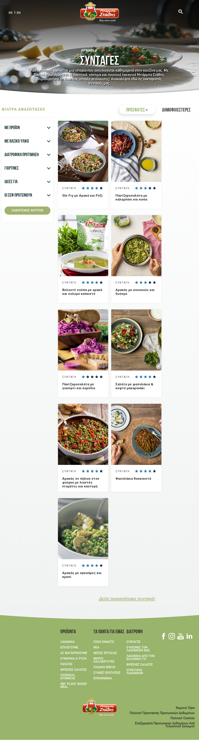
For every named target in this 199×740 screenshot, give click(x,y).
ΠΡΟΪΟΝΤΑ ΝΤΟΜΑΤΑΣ (67, 677)
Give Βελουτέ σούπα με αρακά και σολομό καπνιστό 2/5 (87, 282)
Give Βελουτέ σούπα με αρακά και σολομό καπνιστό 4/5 (96, 282)
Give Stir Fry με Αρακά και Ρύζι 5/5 (101, 188)
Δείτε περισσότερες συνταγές (127, 599)
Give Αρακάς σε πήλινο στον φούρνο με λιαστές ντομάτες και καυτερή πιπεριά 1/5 (83, 471)
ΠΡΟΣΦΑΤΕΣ (140, 111)
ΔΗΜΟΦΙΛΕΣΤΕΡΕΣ (176, 110)
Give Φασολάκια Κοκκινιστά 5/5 (154, 471)
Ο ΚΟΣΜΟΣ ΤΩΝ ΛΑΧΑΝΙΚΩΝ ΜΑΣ (138, 649)
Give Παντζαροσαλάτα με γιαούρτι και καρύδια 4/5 (96, 376)
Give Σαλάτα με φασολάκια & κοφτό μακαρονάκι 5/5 (154, 376)
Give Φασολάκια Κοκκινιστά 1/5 (136, 471)
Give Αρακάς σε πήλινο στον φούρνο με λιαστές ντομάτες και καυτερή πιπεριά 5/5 (101, 471)
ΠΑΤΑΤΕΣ (66, 664)
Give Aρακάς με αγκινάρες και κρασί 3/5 (92, 565)
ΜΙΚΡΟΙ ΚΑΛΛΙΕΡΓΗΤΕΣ (104, 660)
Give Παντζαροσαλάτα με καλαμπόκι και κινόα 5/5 (154, 188)
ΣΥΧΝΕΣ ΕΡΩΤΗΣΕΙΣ (106, 672)
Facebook (163, 636)
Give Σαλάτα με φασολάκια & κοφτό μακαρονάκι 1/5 (136, 376)
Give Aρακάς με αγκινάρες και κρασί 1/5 (83, 565)
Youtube (180, 636)
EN (19, 12)
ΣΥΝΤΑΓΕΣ (133, 642)
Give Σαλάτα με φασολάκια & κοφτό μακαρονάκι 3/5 (145, 376)
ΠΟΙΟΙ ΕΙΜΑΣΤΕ (103, 642)
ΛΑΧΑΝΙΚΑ (67, 642)
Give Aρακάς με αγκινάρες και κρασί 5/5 (101, 565)
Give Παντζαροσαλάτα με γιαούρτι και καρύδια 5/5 (101, 376)
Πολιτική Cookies (182, 718)
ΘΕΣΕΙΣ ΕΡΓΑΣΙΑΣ (105, 653)
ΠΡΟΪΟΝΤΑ (68, 632)
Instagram (171, 636)
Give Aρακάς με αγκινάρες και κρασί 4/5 (96, 565)
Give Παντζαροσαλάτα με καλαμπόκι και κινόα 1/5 (136, 188)
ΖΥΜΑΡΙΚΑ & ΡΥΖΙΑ (73, 658)
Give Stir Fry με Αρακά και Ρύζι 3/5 (92, 188)
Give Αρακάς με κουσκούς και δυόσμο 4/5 (149, 282)
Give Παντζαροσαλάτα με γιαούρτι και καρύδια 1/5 (83, 376)
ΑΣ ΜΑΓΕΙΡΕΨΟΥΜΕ (73, 653)
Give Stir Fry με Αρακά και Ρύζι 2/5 (87, 188)
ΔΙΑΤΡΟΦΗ (134, 632)
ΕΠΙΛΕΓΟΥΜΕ (69, 647)
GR (10, 12)
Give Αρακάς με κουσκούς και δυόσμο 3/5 (145, 282)
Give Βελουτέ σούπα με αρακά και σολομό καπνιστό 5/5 (101, 282)
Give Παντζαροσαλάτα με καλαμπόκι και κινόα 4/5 (149, 188)
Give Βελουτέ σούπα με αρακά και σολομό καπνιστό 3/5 (92, 282)
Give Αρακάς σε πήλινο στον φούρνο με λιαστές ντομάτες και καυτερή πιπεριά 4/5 (96, 471)
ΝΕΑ (96, 647)
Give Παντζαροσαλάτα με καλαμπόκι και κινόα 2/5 (140, 188)
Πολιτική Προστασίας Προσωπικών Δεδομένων (162, 713)
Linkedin (189, 636)
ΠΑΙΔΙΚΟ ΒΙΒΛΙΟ (104, 667)
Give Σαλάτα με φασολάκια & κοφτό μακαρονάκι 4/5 (149, 376)
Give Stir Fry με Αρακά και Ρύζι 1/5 (83, 188)
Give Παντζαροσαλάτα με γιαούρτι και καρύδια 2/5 (87, 376)
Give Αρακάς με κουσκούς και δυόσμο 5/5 (154, 282)
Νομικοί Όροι (185, 708)
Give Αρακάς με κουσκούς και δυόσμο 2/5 (140, 282)
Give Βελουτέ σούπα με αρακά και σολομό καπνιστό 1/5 (83, 282)
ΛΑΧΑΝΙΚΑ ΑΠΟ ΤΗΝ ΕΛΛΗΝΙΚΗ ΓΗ (140, 658)
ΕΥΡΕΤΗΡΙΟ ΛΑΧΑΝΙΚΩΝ (134, 672)
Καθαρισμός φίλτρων (27, 210)
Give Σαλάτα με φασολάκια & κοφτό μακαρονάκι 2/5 (140, 376)
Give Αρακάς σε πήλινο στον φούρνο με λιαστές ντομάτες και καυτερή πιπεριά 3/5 (92, 471)
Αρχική (87, 51)
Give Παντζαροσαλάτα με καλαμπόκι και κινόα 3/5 (145, 188)
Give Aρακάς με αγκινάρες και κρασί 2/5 (87, 565)
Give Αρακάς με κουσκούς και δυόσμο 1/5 (136, 282)
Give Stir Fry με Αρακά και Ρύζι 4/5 (96, 188)
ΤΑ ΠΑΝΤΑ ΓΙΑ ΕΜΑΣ (107, 632)
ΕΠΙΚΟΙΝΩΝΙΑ (102, 678)
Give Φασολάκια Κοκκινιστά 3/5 (145, 471)
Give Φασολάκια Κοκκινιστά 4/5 (149, 471)
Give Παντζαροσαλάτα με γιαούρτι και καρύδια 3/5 (92, 376)
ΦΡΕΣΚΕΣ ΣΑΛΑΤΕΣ (73, 669)
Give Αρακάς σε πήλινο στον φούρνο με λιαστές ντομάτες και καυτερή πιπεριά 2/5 (87, 471)
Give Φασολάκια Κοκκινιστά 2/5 (140, 471)
